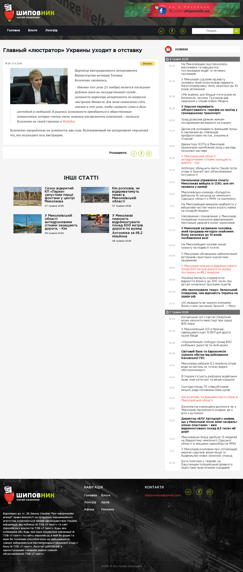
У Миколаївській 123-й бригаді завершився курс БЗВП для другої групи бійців (206, 332)
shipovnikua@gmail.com (163, 495)
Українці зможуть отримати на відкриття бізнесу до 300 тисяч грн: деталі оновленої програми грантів (206, 281)
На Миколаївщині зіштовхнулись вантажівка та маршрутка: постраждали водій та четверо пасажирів (204, 69)
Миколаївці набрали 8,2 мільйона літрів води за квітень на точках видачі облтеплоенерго (208, 366)
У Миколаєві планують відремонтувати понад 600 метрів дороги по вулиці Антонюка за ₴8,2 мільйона (127, 226)
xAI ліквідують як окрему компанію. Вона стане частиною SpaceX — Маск (208, 304)
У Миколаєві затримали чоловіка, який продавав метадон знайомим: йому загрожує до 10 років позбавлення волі (207, 233)
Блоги (32, 30)
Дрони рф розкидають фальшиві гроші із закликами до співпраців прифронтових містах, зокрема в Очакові (209, 134)
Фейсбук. (68, 121)
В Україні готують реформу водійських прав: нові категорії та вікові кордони (209, 378)
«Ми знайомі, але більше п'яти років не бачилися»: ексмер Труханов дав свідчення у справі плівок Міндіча (208, 98)
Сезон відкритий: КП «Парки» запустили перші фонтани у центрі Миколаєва (60, 195)
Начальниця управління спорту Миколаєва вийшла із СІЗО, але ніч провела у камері (207, 183)
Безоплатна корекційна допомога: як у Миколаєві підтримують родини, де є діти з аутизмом (208, 410)
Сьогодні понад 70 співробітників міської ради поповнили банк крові (206, 388)
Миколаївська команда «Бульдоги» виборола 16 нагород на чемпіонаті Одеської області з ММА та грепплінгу (209, 195)
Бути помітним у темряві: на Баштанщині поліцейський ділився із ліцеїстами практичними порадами (206, 464)
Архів (105, 502)
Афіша (89, 509)
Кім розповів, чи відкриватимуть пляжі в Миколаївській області (126, 195)
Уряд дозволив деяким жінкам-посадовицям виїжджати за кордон (206, 121)
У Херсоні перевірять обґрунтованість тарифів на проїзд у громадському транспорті (209, 110)
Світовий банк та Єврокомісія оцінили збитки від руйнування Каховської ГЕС (204, 354)
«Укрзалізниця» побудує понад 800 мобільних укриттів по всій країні (206, 344)
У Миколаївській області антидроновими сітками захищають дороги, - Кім (61, 222)
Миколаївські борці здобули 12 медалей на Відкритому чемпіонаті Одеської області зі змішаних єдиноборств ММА (209, 440)
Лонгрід (51, 30)
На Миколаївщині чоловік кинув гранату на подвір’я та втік (203, 246)
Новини (181, 49)
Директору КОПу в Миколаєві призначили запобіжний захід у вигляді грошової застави (208, 147)
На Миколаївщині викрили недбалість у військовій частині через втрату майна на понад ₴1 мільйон (208, 207)
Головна (13, 30)
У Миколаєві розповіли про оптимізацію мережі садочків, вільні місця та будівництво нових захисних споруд (209, 452)
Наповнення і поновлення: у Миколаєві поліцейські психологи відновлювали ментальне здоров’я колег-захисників (208, 219)
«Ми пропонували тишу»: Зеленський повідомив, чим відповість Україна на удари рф (209, 293)
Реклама (107, 509)
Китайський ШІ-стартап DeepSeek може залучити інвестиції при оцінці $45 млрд (206, 320)
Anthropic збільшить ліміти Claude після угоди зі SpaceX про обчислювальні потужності (209, 171)
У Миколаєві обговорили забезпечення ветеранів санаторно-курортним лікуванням (209, 257)
